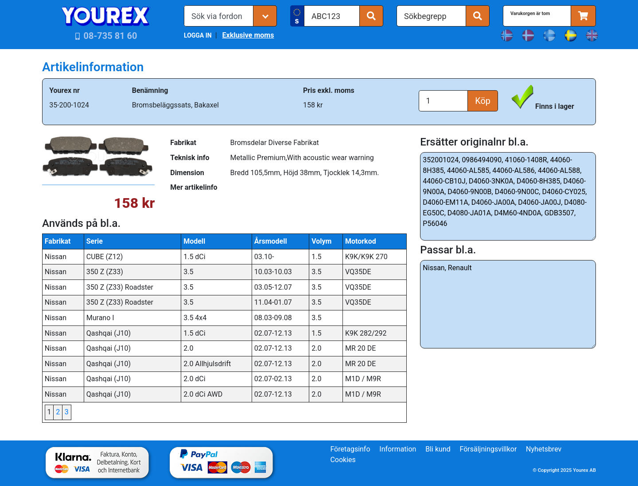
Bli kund (438, 449)
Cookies (342, 459)
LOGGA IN (198, 35)
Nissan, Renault (508, 304)
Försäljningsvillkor (488, 449)
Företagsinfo (350, 449)
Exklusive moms (248, 35)
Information (397, 449)
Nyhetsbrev (543, 449)
